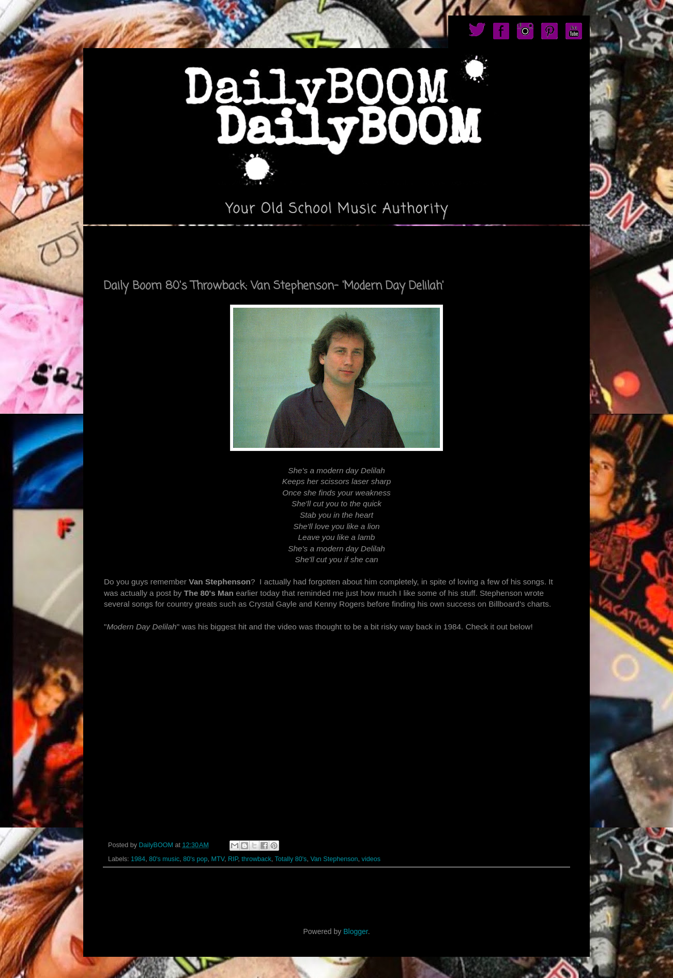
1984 (138, 859)
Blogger (355, 931)
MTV (217, 859)
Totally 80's (290, 859)
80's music (164, 859)
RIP (233, 859)
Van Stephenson (334, 859)
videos (371, 859)
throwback (256, 859)
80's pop (195, 859)
